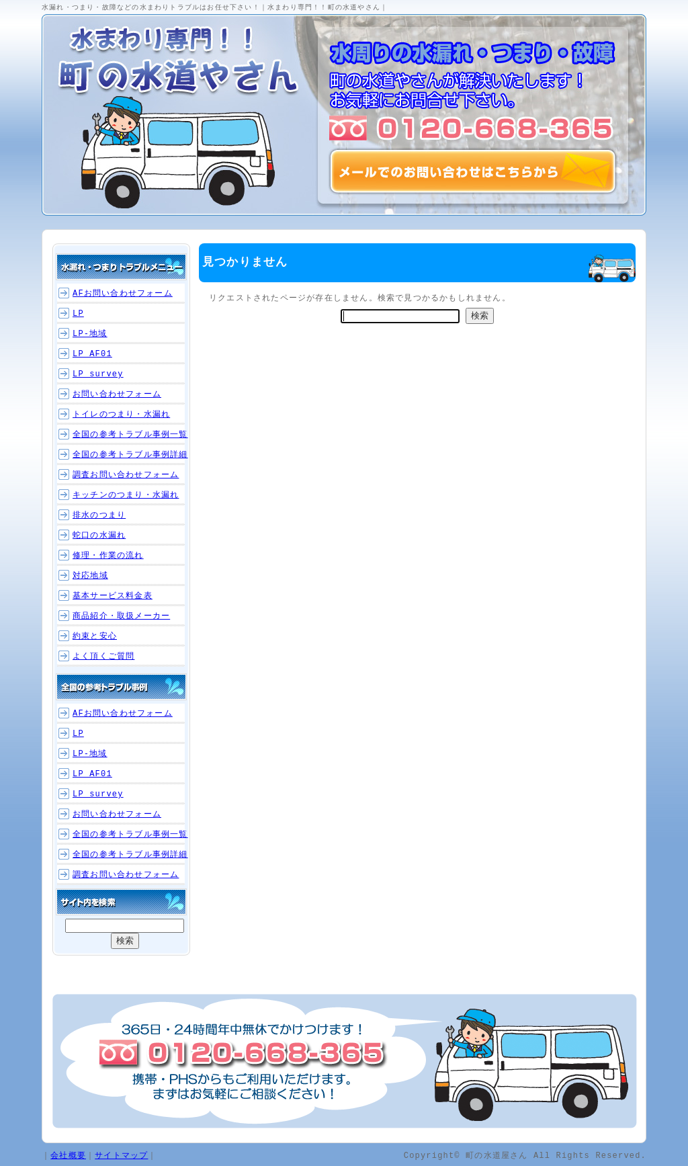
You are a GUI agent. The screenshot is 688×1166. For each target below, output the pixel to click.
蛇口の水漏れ (99, 535)
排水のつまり (99, 515)
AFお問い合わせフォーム (123, 293)
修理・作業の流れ (108, 555)
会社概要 (68, 1155)
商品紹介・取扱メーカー (121, 616)
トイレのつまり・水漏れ (121, 414)
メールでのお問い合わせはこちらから (473, 171)
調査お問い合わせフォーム (126, 475)
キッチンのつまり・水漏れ (126, 495)
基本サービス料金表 (113, 595)
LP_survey (98, 374)
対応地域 (90, 575)
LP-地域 (90, 333)
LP (78, 313)
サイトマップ (121, 1155)
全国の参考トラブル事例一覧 (130, 434)
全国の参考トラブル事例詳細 (130, 454)
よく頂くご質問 (103, 656)
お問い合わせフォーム (117, 394)
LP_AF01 (92, 354)
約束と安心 (95, 636)
